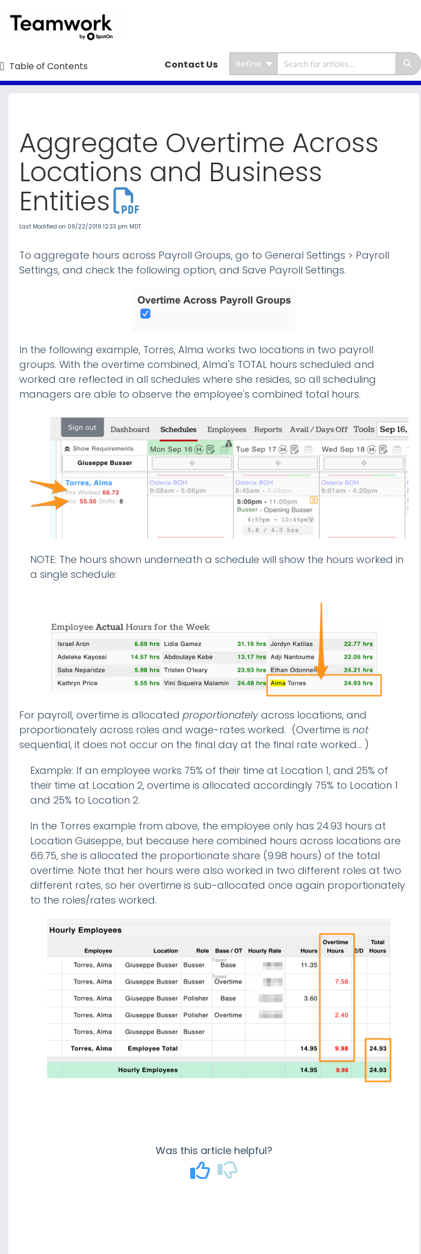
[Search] (408, 63)
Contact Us (191, 64)
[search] (336, 63)
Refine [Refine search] (254, 63)
